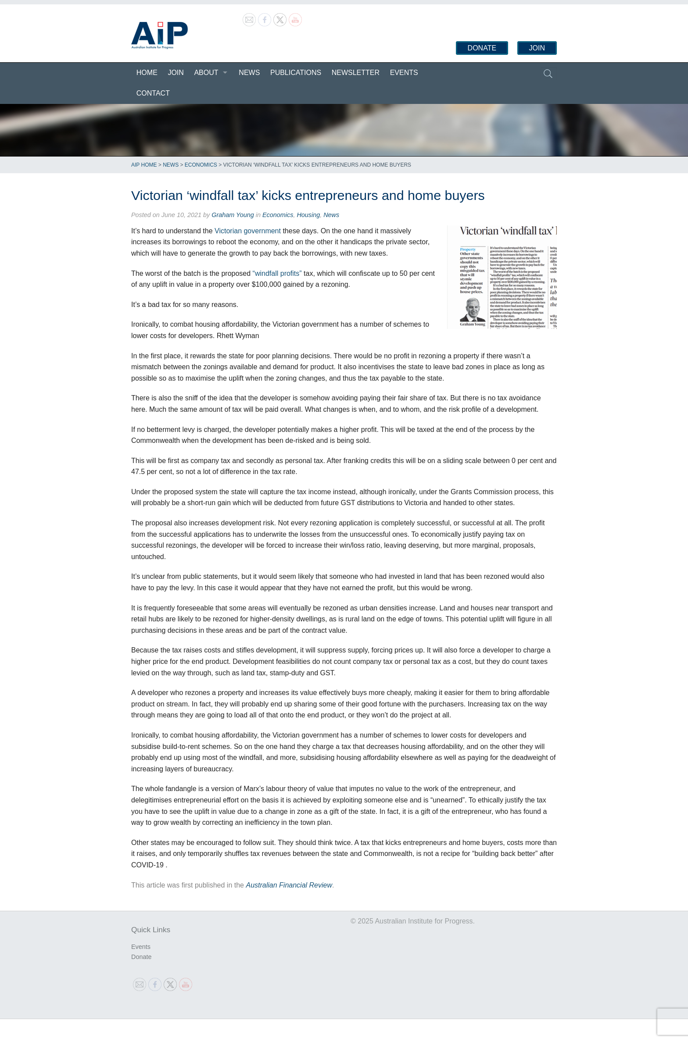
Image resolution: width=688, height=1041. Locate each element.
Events (404, 72)
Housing (308, 214)
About (206, 72)
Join (537, 48)
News (249, 72)
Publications (295, 72)
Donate (482, 48)
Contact (153, 93)
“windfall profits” (277, 273)
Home (147, 72)
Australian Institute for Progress (159, 35)
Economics (201, 165)
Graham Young (232, 214)
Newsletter (356, 72)
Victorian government (248, 231)
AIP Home (144, 165)
